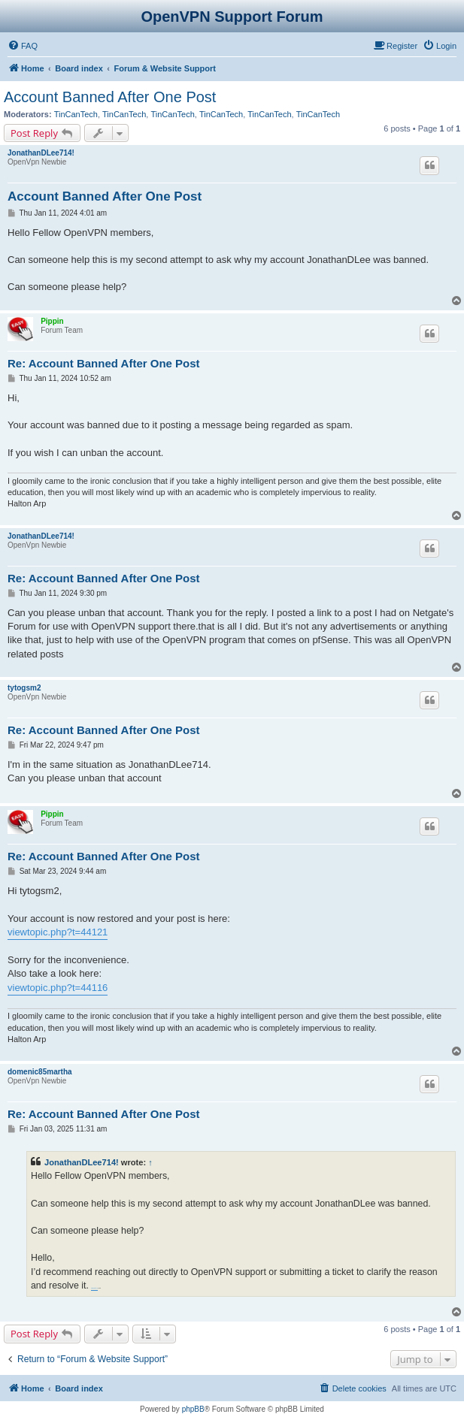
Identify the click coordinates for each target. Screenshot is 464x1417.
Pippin (52, 321)
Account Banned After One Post (110, 97)
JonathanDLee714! (41, 153)
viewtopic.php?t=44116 (58, 987)
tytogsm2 (24, 688)
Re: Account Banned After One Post (104, 363)
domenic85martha (40, 1072)
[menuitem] (23, 46)
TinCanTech (76, 114)
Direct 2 (94, 1288)
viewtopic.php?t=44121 (58, 932)
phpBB (193, 1409)
